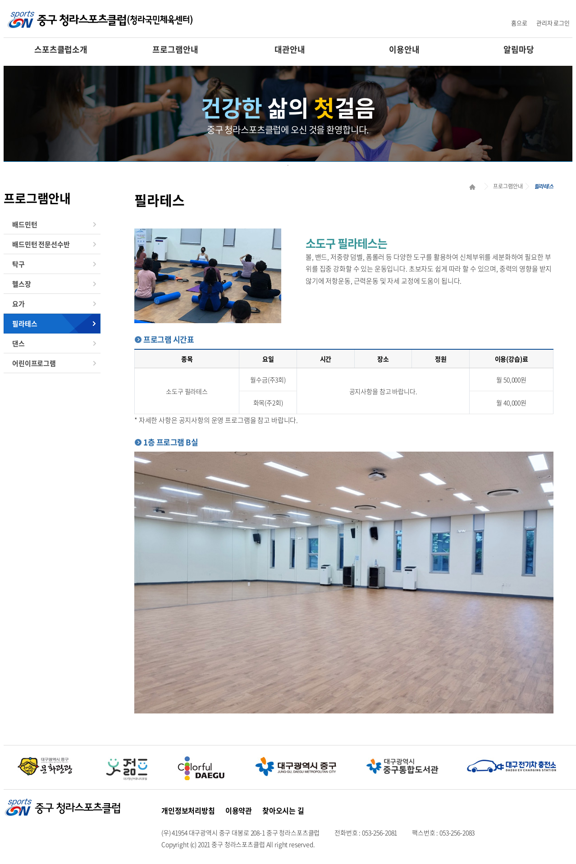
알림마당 (518, 49)
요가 (18, 304)
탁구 (18, 264)
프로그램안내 (175, 49)
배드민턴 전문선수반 (41, 244)
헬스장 (21, 284)
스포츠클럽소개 (60, 49)
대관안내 (289, 49)
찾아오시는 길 (283, 810)
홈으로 (519, 22)
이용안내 (404, 49)
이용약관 (238, 810)
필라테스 (24, 324)
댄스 (18, 343)
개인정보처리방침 (188, 810)
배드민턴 (24, 224)
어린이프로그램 (34, 363)
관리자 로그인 (553, 22)
